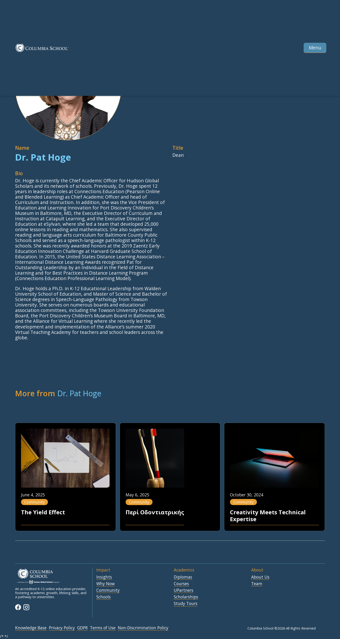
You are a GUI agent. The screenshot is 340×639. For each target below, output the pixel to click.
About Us (260, 577)
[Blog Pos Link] (65, 477)
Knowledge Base (31, 627)
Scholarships (186, 597)
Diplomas (183, 577)
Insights (104, 577)
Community (108, 590)
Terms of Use (102, 627)
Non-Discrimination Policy (143, 627)
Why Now (105, 583)
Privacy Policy (62, 627)
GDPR (82, 627)
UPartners (183, 590)
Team (256, 583)
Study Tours (185, 603)
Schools (103, 597)
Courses (181, 583)
